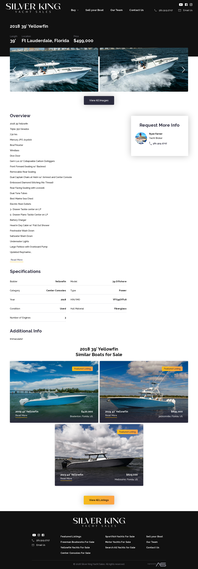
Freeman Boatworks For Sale (77, 542)
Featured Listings (71, 536)
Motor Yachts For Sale (118, 542)
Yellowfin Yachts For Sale (75, 547)
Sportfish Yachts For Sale (120, 536)
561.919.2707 (158, 143)
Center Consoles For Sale (75, 553)
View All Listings (99, 500)
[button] (14, 70)
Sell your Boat (95, 10)
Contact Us (136, 10)
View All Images (98, 100)
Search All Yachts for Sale (120, 547)
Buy (75, 10)
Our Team (116, 10)
